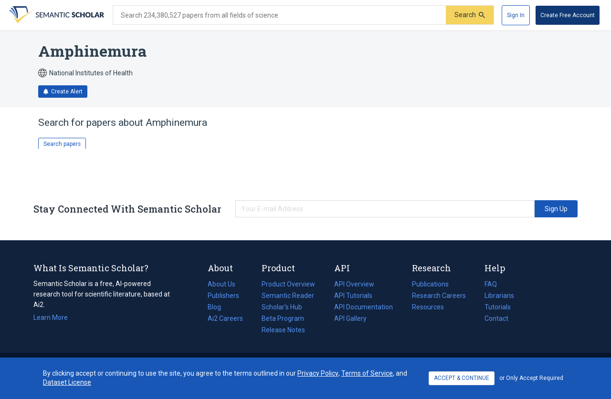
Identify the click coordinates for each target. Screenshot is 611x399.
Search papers (62, 144)
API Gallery (350, 318)
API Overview (354, 284)
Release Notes (283, 330)
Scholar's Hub (282, 307)
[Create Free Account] (568, 15)
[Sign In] (516, 15)
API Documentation (363, 307)
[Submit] (470, 15)
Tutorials (498, 307)
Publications (430, 284)
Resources (428, 307)
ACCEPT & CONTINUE (461, 378)
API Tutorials (353, 295)
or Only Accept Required (531, 378)
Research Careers (439, 295)
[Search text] (279, 15)
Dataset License (67, 382)
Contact (496, 318)
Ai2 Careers (225, 318)
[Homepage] (55, 15)
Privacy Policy (317, 373)
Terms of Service (367, 373)
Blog (218, 307)
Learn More (50, 317)
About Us (221, 284)
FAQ (491, 284)
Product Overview (288, 284)
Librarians (499, 295)
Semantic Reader (288, 295)
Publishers (223, 295)
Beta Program (283, 318)
